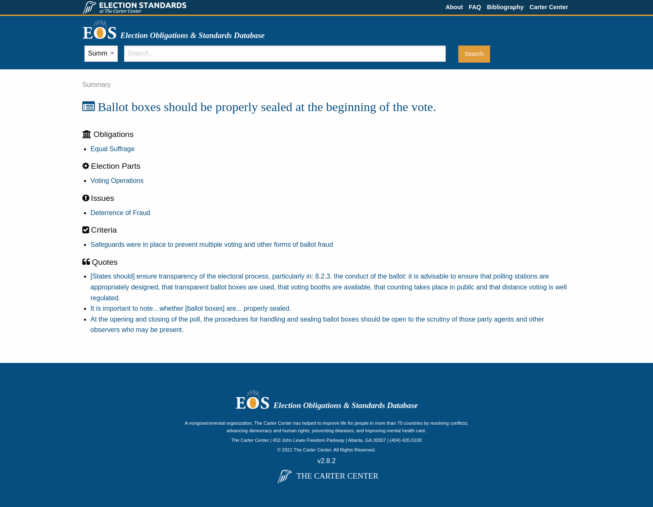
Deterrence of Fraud (120, 212)
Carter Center (549, 7)
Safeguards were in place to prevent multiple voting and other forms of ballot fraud (212, 244)
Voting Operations (117, 180)
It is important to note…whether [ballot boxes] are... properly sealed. (191, 308)
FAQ (475, 7)
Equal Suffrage (113, 148)
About (454, 7)
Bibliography (505, 7)
